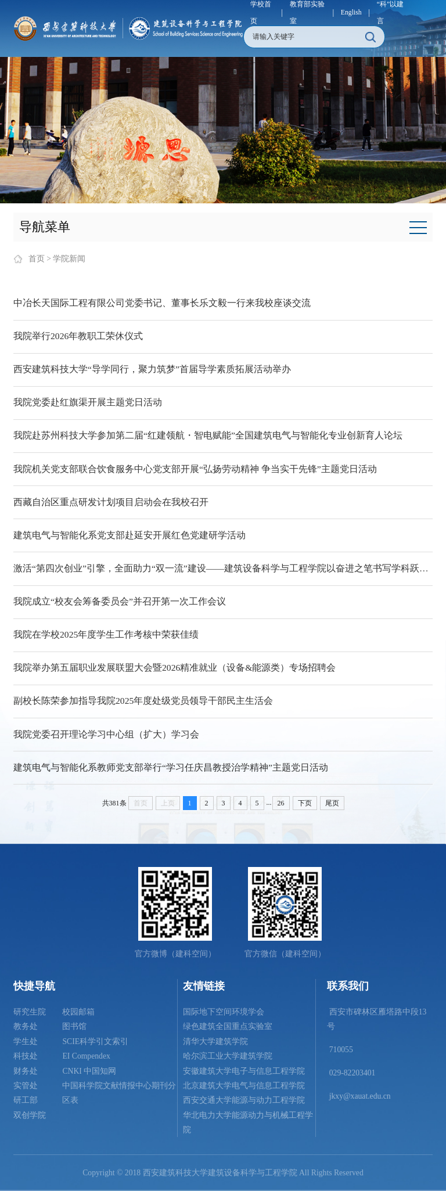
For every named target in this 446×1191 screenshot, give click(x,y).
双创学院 (29, 1115)
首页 (36, 258)
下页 (305, 803)
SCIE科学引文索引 (95, 1041)
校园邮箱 (78, 1012)
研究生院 (29, 1012)
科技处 (25, 1056)
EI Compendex (86, 1056)
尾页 (332, 803)
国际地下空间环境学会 (223, 1012)
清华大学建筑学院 (215, 1041)
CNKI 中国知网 (89, 1071)
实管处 (25, 1085)
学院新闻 (69, 258)
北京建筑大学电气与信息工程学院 (244, 1085)
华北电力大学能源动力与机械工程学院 (248, 1122)
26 (281, 803)
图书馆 (74, 1026)
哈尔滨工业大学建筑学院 (227, 1056)
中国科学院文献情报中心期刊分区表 (119, 1092)
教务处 (25, 1026)
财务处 (25, 1071)
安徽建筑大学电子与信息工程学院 (244, 1071)
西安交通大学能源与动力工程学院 (244, 1100)
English (351, 12)
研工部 (25, 1100)
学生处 (25, 1041)
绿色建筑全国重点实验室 (227, 1026)
